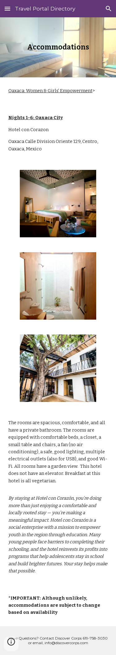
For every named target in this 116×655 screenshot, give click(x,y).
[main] (58, 47)
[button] (7, 8)
